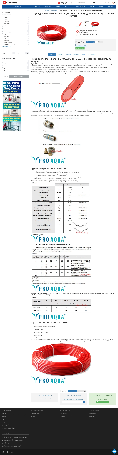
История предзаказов (94, 415)
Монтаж (67, 6)
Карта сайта (33, 416)
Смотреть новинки (102, 402)
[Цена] (7, 53)
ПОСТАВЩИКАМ (5, 430)
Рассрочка (48, 6)
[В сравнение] (101, 42)
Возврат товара (34, 415)
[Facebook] (8, 452)
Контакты (111, 6)
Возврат (58, 6)
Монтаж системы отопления (8, 418)
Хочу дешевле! (80, 48)
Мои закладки (92, 416)
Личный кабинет (93, 413)
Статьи (92, 6)
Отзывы (101, 6)
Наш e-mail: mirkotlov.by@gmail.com (10, 439)
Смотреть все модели (84, 36)
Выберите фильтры (19, 76)
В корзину (90, 42)
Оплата (47, 3)
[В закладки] (99, 42)
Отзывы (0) (60, 54)
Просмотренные (80, 6)
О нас (41, 3)
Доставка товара (6, 424)
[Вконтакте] (11, 452)
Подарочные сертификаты (66, 415)
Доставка (54, 3)
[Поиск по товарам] (94, 3)
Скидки (37, 6)
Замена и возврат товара (7, 427)
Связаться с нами (35, 413)
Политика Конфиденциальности (9, 428)
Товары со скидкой (64, 418)
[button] (113, 2)
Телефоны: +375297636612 (8, 436)
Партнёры (62, 416)
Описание (52, 54)
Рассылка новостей (93, 418)
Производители (63, 413)
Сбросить (5, 76)
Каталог (15, 6)
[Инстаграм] (4, 452)
